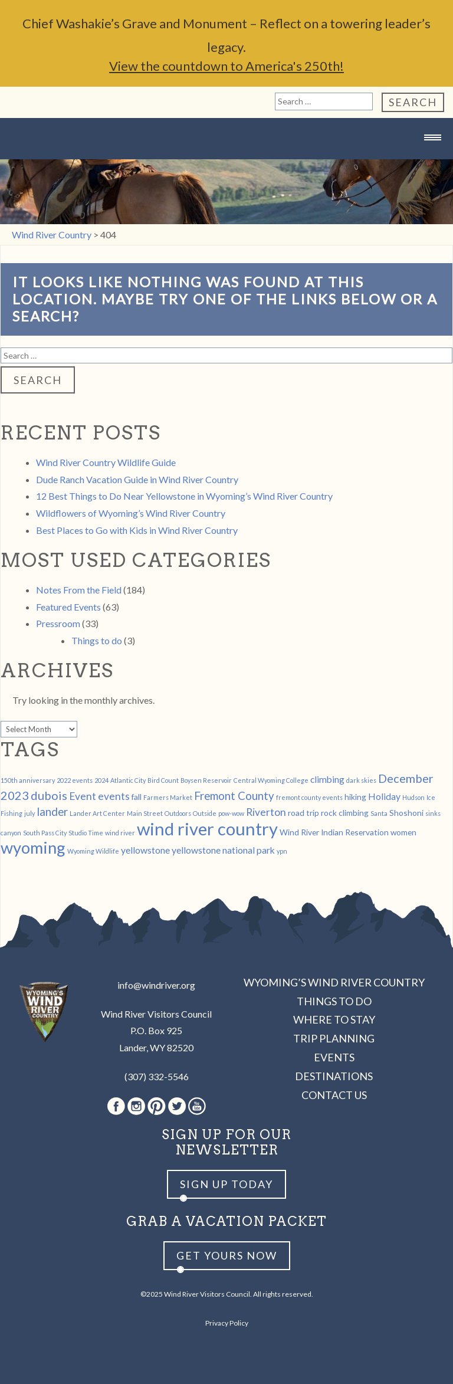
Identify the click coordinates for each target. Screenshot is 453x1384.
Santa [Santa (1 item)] (379, 813)
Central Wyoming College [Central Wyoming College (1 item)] (271, 780)
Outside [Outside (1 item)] (204, 813)
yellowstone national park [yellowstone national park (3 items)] (223, 849)
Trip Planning (334, 1038)
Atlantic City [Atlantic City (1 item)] (128, 780)
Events (334, 1057)
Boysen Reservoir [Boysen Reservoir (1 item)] (206, 780)
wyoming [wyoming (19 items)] (33, 847)
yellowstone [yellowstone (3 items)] (145, 849)
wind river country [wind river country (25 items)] (207, 828)
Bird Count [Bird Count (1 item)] (163, 780)
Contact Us (334, 1094)
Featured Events (68, 606)
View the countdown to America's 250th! (226, 66)
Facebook (116, 1106)
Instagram (136, 1106)
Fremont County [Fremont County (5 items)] (234, 795)
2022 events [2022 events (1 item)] (75, 780)
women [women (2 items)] (403, 832)
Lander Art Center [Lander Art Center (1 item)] (97, 813)
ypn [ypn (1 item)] (282, 851)
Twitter (177, 1106)
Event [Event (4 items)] (82, 796)
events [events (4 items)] (114, 796)
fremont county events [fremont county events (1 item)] (309, 797)
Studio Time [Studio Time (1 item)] (85, 833)
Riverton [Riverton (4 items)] (266, 812)
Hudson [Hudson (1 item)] (413, 797)
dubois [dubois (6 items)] (49, 795)
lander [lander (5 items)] (52, 811)
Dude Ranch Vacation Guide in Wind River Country (137, 479)
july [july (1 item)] (29, 813)
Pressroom (58, 623)
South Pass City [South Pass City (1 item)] (45, 833)
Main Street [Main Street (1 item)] (145, 813)
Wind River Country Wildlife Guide (106, 462)
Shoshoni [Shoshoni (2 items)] (406, 813)
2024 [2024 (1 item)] (101, 780)
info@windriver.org (156, 985)
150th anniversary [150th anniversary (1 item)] (28, 780)
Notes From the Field (79, 589)
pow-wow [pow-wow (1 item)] (231, 813)
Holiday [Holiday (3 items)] (384, 796)
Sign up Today (226, 1184)
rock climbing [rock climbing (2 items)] (345, 813)
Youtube (197, 1106)
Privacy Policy (226, 1323)
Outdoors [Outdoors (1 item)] (178, 813)
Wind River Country (226, 161)
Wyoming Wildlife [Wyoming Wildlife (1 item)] (93, 851)
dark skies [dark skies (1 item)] (361, 780)
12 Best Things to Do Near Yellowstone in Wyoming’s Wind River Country (184, 495)
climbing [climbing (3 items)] (327, 779)
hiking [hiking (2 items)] (355, 797)
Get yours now (226, 1255)
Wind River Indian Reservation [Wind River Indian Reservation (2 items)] (334, 832)
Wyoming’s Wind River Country (334, 982)
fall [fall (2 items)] (137, 797)
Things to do (96, 640)
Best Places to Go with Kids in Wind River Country (137, 530)
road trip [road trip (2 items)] (303, 813)
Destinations (334, 1076)
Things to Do (334, 1001)
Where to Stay (334, 1019)
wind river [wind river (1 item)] (120, 833)
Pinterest (156, 1106)
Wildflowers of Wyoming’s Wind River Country (130, 513)
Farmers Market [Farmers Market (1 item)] (167, 797)
